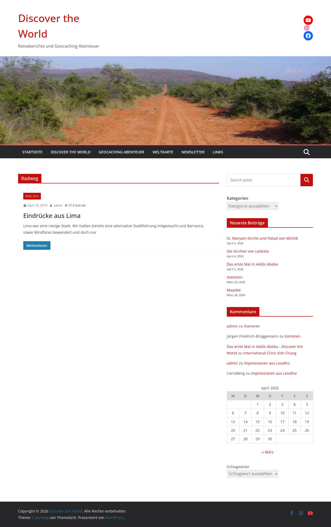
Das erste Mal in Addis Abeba (252, 264)
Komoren (235, 277)
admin (58, 205)
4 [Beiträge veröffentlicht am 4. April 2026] (295, 404)
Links (218, 151)
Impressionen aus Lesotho (267, 363)
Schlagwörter (238, 466)
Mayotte (234, 290)
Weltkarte (163, 151)
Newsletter (193, 151)
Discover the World (71, 151)
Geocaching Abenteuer (121, 151)
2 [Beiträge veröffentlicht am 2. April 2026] (270, 404)
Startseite (32, 151)
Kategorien (306, 180)
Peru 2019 (32, 196)
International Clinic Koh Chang (269, 353)
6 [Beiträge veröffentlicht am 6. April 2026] (233, 412)
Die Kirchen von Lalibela (248, 251)
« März (268, 452)
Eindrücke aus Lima (52, 215)
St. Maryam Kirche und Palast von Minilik (262, 238)
